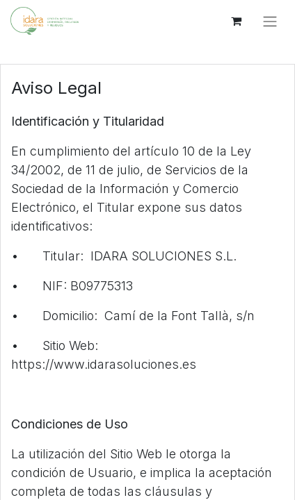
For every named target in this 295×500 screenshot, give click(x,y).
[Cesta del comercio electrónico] (236, 21)
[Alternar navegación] (270, 21)
